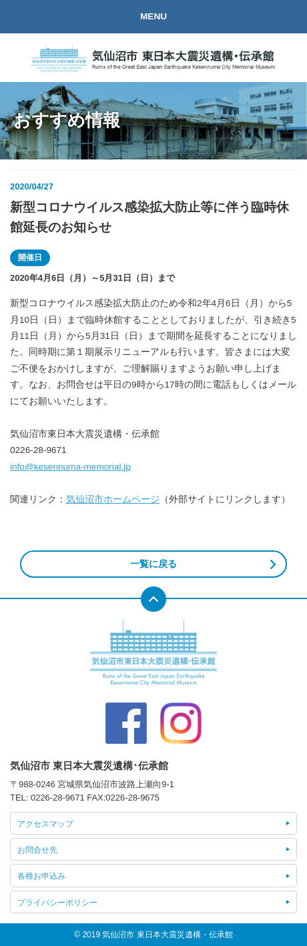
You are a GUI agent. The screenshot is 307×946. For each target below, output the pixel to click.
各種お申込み (41, 876)
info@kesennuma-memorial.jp (70, 467)
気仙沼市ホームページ (113, 499)
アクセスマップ (45, 824)
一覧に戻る (153, 564)
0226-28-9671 (58, 798)
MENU (153, 16)
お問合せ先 (37, 850)
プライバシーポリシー (57, 902)
